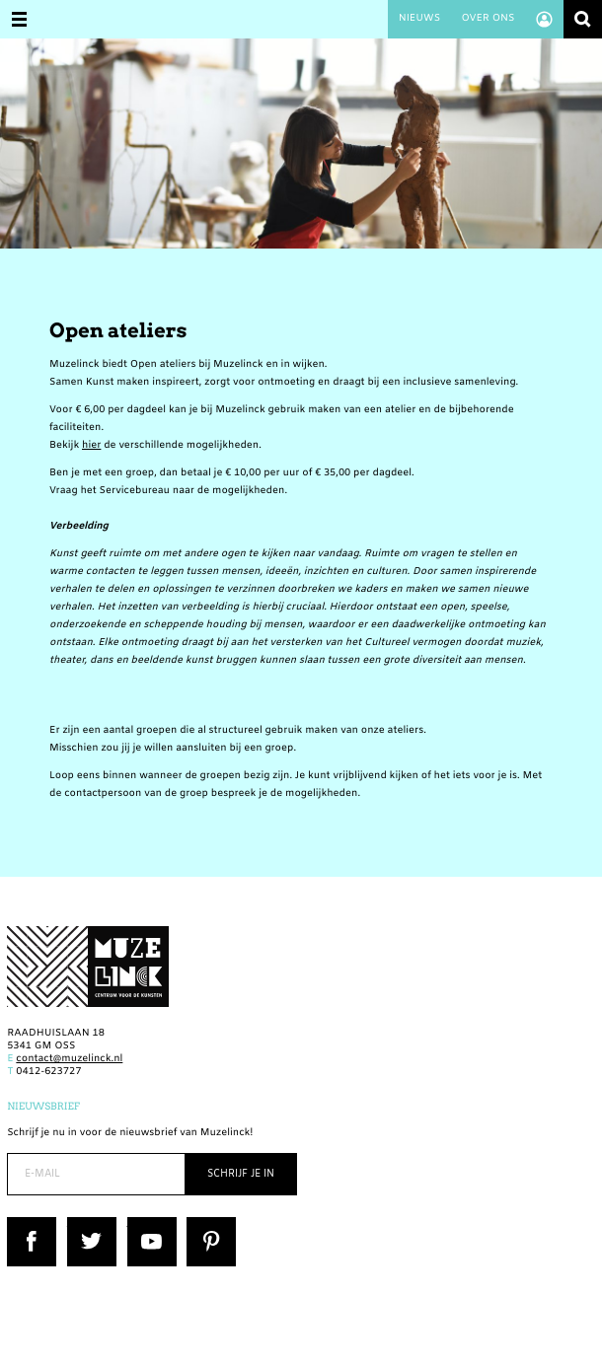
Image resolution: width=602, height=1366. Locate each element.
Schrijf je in (240, 1174)
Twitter (85, 1223)
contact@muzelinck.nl (69, 1059)
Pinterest (209, 1223)
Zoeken (583, 19)
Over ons (487, 19)
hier (91, 446)
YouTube (148, 1223)
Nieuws (419, 19)
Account (544, 19)
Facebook (30, 1223)
